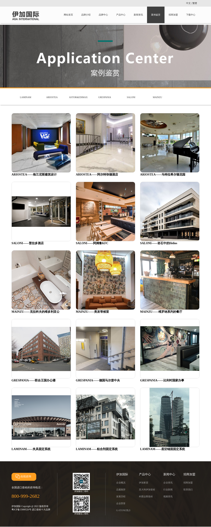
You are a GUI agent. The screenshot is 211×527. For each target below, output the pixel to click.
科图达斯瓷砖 (146, 496)
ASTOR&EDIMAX (78, 97)
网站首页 (68, 15)
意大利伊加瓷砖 (147, 489)
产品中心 (120, 15)
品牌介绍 (85, 15)
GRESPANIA (104, 97)
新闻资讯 (138, 15)
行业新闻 (168, 489)
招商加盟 (173, 15)
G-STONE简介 (123, 510)
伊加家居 (143, 482)
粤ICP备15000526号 (21, 509)
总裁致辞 (120, 489)
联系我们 (188, 489)
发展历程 (120, 496)
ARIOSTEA (52, 97)
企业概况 (120, 482)
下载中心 (190, 15)
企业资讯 (168, 482)
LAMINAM (25, 97)
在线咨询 (23, 476)
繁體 (194, 3)
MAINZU (157, 97)
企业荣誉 (120, 503)
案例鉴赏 (155, 15)
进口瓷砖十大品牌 (41, 509)
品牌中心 (103, 15)
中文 (188, 3)
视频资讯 (168, 496)
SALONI (131, 97)
